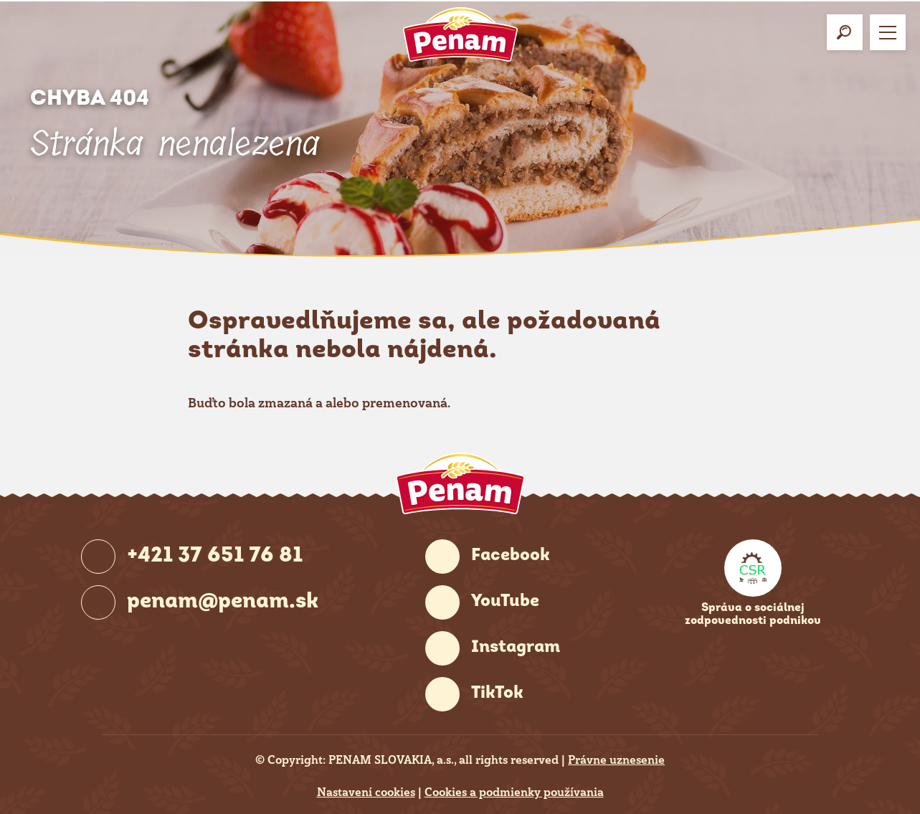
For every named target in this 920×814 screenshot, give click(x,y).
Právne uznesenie (616, 760)
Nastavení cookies (366, 792)
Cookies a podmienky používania (514, 792)
